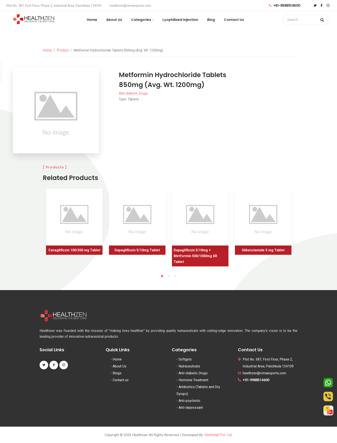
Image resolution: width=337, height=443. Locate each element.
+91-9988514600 (284, 5)
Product (63, 50)
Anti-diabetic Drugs (133, 93)
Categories (141, 19)
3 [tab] (175, 276)
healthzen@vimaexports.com (130, 6)
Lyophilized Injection (180, 19)
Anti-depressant (191, 408)
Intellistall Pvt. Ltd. (218, 435)
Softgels (185, 359)
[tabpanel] (74, 223)
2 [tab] (168, 276)
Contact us (121, 380)
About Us (114, 19)
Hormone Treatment (193, 380)
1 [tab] (162, 276)
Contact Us (234, 19)
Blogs (117, 373)
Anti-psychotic (189, 401)
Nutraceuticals (189, 366)
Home (92, 19)
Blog (211, 19)
